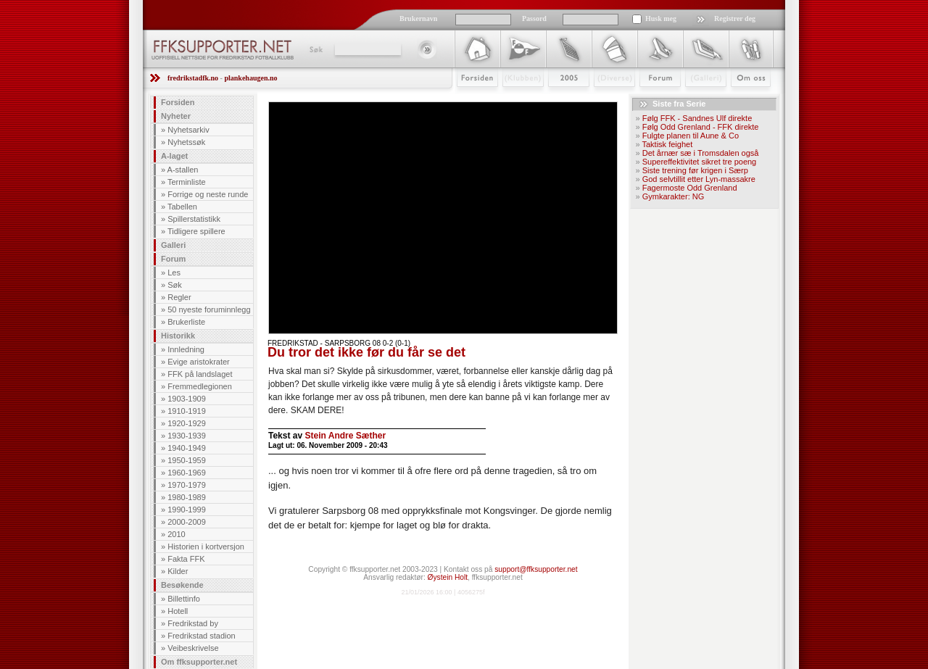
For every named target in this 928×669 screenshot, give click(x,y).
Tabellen (182, 206)
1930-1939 (186, 435)
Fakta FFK (185, 558)
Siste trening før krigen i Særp (695, 170)
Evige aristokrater (198, 361)
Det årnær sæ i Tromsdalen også (700, 153)
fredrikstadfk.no (192, 78)
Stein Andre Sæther (345, 436)
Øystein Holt (448, 577)
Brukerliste (186, 321)
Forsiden (471, 99)
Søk (315, 49)
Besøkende (182, 585)
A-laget (174, 155)
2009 (556, 99)
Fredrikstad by (192, 623)
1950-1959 (186, 460)
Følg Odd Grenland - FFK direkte (700, 126)
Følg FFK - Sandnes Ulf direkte (697, 118)
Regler (179, 297)
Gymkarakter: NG (673, 196)
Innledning (185, 349)
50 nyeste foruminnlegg (208, 309)
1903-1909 (186, 398)
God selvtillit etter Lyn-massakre (698, 179)
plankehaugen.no (250, 78)
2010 (176, 534)
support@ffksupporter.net (535, 569)
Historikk (178, 335)
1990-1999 (186, 509)
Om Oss (745, 99)
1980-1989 (186, 497)
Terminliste (186, 182)
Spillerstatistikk (193, 219)
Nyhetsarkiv (188, 129)
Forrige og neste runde (207, 194)
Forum (650, 99)
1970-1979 (186, 485)
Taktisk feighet (667, 144)
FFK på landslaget (199, 374)
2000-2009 (186, 522)
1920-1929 (186, 423)
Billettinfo (183, 598)
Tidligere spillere (196, 231)
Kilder (177, 571)
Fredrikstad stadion (201, 635)
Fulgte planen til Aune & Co (690, 135)
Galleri (695, 99)
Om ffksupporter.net (199, 661)
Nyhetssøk (186, 142)
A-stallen (183, 169)
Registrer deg (734, 18)
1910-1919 (186, 411)
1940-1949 (186, 448)
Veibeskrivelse (192, 648)
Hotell (177, 611)
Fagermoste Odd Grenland (689, 187)
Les (174, 272)
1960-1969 (186, 472)
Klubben (516, 99)
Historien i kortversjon (205, 546)
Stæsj (603, 99)
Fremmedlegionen (199, 386)
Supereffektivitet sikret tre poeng (699, 161)
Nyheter (176, 116)
